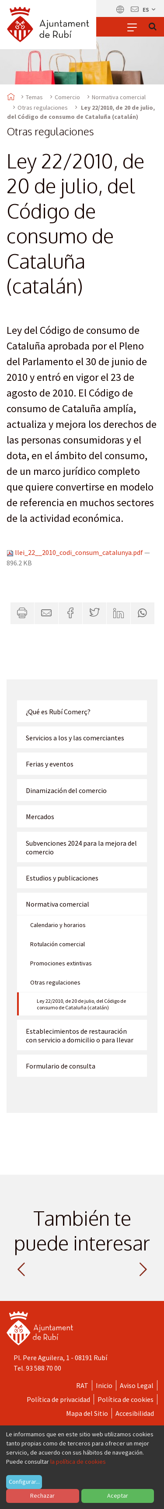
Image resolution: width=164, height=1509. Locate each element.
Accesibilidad (134, 1413)
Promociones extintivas (61, 963)
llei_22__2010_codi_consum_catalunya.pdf (75, 552)
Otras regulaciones (42, 107)
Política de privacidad (58, 1399)
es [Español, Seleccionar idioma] (150, 9)
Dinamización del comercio (66, 790)
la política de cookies (78, 1461)
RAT (82, 1385)
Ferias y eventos (49, 764)
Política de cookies (126, 1399)
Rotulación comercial (57, 944)
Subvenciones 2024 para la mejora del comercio (81, 847)
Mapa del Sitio (87, 1413)
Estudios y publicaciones (62, 878)
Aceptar (117, 1495)
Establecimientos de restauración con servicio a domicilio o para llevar (79, 1035)
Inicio (104, 1385)
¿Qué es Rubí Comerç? (58, 711)
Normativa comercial (119, 97)
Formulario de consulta (60, 1066)
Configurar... (24, 1481)
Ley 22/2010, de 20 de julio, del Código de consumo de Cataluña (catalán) (81, 1004)
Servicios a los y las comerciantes (75, 737)
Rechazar (42, 1495)
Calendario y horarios (58, 925)
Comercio (67, 97)
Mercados (40, 816)
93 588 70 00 (43, 1368)
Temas (34, 97)
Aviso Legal (137, 1385)
